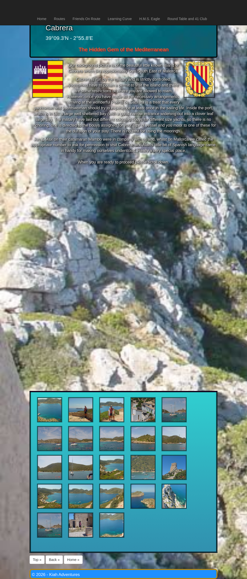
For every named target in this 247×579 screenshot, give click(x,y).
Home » (73, 560)
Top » (37, 560)
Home (41, 19)
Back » (54, 560)
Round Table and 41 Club (187, 19)
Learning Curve (120, 19)
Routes (59, 19)
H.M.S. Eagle (149, 19)
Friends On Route (86, 19)
